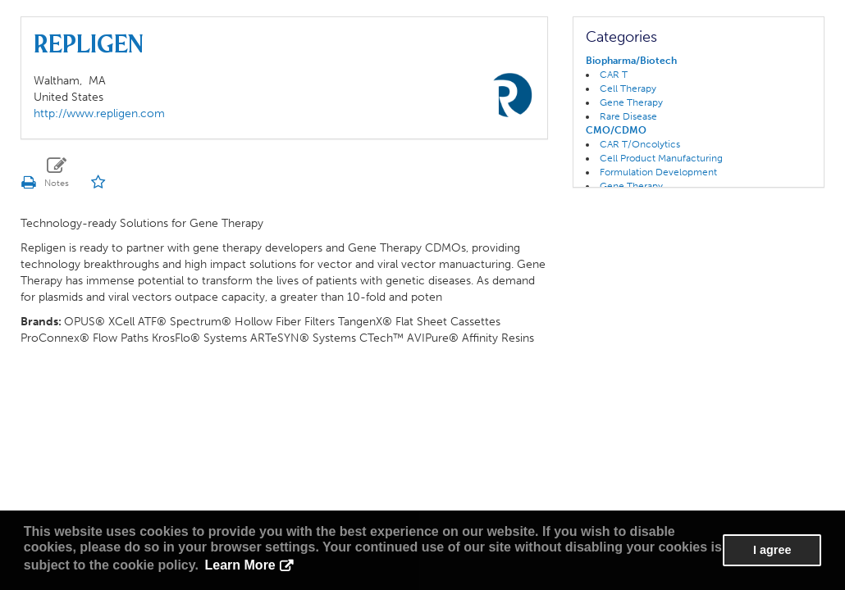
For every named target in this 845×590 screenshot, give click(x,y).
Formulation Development (658, 172)
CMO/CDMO (616, 130)
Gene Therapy (631, 102)
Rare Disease (628, 116)
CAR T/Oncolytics (640, 144)
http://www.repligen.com (99, 113)
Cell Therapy (628, 88)
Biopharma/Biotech (631, 60)
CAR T (614, 74)
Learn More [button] (240, 565)
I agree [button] (772, 549)
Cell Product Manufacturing (661, 158)
